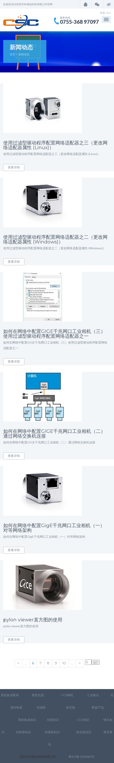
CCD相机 (67, 695)
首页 (12, 54)
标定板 (70, 707)
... (26, 663)
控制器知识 (23, 732)
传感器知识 (53, 732)
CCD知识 (83, 719)
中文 (102, 12)
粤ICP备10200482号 (81, 756)
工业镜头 (93, 695)
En (109, 12)
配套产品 (98, 707)
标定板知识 (83, 732)
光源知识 (53, 719)
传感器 (42, 707)
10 (64, 663)
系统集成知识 (27, 719)
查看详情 (14, 167)
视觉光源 (38, 695)
